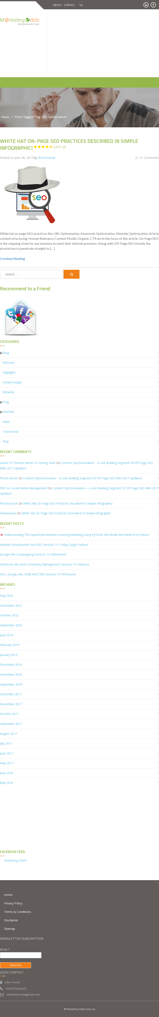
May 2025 (6, 596)
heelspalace (8, 513)
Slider (6, 421)
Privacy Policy (13, 903)
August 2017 (8, 733)
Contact (70, 5)
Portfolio (8, 412)
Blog (6, 352)
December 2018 (11, 664)
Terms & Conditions (17, 911)
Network (8, 392)
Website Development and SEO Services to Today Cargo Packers (44, 544)
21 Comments (147, 158)
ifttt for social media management (23, 488)
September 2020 (11, 625)
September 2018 (11, 684)
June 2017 (6, 753)
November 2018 (11, 674)
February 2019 (9, 645)
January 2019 (8, 655)
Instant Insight (12, 382)
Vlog (5, 441)
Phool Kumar (46, 158)
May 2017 (6, 763)
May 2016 (6, 783)
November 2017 (11, 704)
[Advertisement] (107, 42)
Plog (6, 402)
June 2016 (6, 773)
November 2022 (11, 605)
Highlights (9, 372)
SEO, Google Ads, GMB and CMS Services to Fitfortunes (38, 574)
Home (5, 117)
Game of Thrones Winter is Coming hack (27, 463)
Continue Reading (12, 258)
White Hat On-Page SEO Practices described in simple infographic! (69, 144)
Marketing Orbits (15, 860)
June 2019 (6, 635)
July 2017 (6, 743)
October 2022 (9, 615)
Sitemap (9, 928)
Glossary (8, 362)
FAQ (80, 5)
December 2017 (11, 694)
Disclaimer (11, 920)
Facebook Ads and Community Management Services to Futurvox (44, 564)
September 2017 (11, 723)
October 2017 (9, 714)
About (57, 5)
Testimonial (10, 431)
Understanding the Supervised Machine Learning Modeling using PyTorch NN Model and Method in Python (74, 534)
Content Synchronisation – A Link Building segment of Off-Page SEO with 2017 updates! (82, 478)
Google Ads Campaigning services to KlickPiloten (33, 554)
